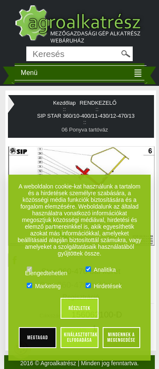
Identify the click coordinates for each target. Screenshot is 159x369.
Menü (29, 72)
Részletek (79, 308)
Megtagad (37, 337)
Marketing (44, 286)
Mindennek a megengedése (121, 337)
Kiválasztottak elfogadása (80, 337)
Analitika (101, 269)
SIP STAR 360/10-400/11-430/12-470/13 (86, 116)
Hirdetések (104, 286)
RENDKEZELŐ (98, 103)
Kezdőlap (64, 103)
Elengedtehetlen (46, 269)
